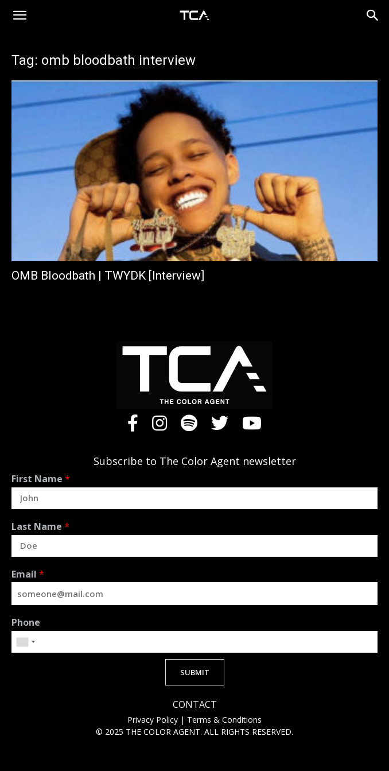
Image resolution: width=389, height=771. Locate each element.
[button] (19, 15)
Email (27, 574)
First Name (40, 479)
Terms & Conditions (224, 719)
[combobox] (25, 641)
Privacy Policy (153, 719)
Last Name (40, 527)
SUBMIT (194, 672)
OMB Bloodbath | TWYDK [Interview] (107, 275)
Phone (25, 623)
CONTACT (195, 705)
